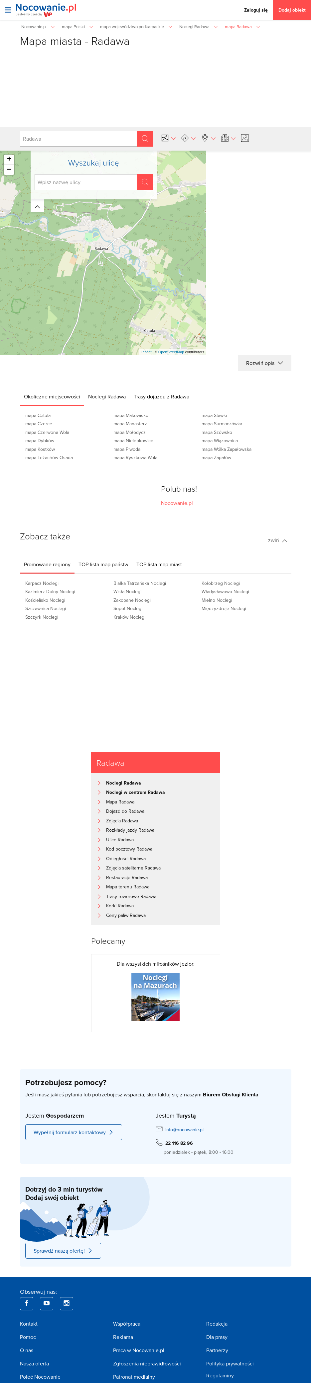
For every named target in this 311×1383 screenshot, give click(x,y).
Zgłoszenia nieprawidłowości (147, 1363)
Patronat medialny (134, 1376)
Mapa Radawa (120, 801)
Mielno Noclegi (217, 600)
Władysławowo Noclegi (225, 591)
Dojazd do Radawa (125, 811)
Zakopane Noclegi (132, 600)
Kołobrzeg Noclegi (221, 583)
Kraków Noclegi (129, 617)
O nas (26, 1350)
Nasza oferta (34, 1363)
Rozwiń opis (264, 363)
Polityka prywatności (230, 1363)
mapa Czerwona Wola (47, 432)
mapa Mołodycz (129, 432)
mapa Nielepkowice (133, 440)
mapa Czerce (38, 423)
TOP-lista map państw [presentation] (103, 564)
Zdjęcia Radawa (122, 820)
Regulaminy (220, 1375)
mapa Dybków (39, 440)
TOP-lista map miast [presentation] (159, 564)
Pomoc (28, 1337)
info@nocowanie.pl (184, 1129)
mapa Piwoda (126, 449)
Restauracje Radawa (127, 877)
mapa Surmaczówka (222, 423)
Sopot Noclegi (127, 608)
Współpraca (126, 1323)
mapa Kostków (40, 449)
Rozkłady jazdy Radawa (130, 830)
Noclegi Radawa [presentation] (107, 396)
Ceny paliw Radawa (126, 915)
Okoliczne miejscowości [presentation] (52, 396)
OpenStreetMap (171, 352)
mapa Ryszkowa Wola (135, 457)
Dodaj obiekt (292, 10)
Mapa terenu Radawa (127, 886)
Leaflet (146, 352)
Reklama (123, 1337)
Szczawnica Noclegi (45, 608)
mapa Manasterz (130, 423)
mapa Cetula (38, 415)
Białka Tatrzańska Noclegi (139, 583)
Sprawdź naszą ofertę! (63, 1250)
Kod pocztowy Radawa (129, 849)
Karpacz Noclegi (42, 583)
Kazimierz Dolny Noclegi (50, 591)
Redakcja (217, 1323)
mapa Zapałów (216, 457)
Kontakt (29, 1323)
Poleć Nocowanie (40, 1376)
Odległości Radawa (126, 858)
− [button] (9, 170)
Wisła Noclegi (127, 591)
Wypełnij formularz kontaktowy (74, 1132)
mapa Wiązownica (220, 440)
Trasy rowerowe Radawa (131, 896)
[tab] (52, 396)
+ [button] (9, 160)
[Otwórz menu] (8, 10)
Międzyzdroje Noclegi (224, 608)
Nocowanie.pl (177, 503)
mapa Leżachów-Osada (49, 457)
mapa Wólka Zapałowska (226, 449)
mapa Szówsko (217, 432)
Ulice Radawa (120, 839)
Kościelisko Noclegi (45, 600)
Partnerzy (217, 1350)
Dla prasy (217, 1337)
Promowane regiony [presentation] (47, 564)
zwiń (277, 540)
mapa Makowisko (130, 415)
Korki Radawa (120, 905)
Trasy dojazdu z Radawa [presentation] (161, 396)
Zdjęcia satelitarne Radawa (133, 867)
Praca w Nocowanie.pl (138, 1350)
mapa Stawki (214, 415)
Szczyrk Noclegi (41, 617)
